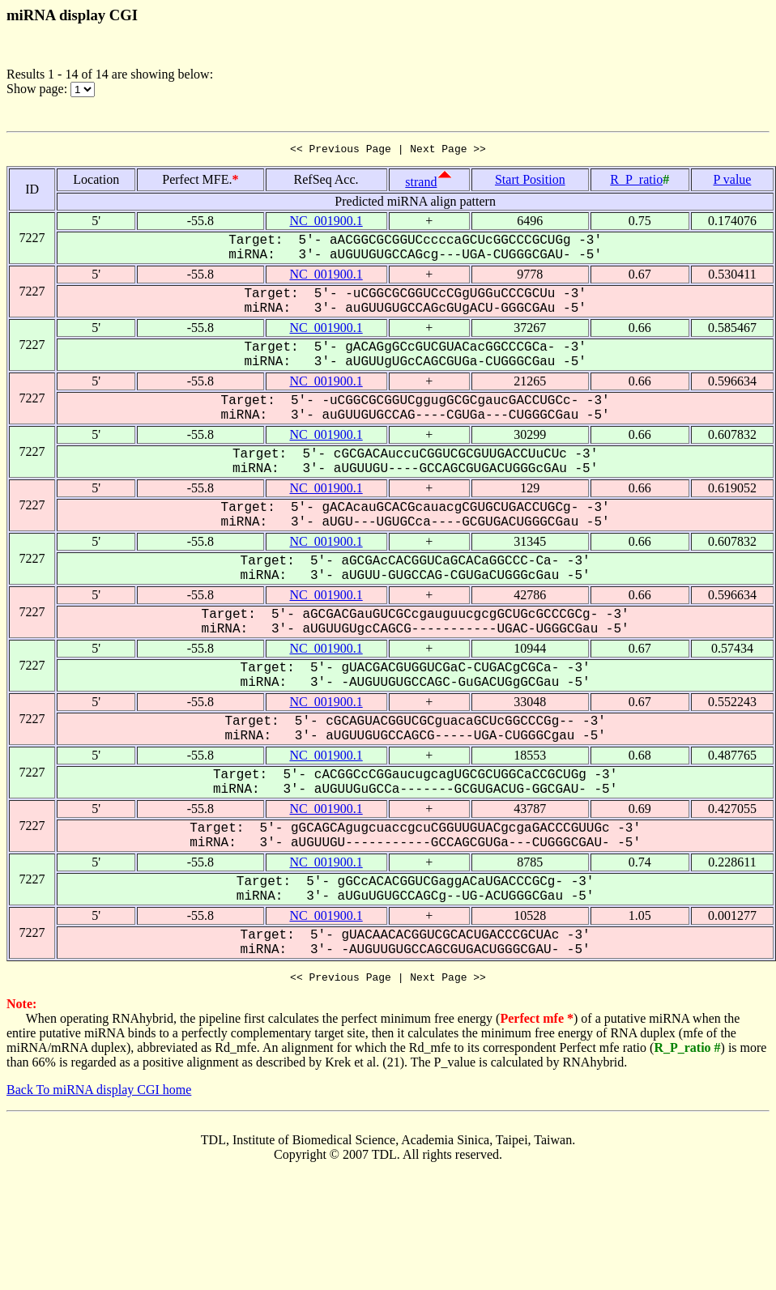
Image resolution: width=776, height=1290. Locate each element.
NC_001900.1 (325, 223)
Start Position (530, 182)
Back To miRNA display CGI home (98, 1094)
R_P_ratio (636, 182)
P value (732, 182)
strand (421, 184)
